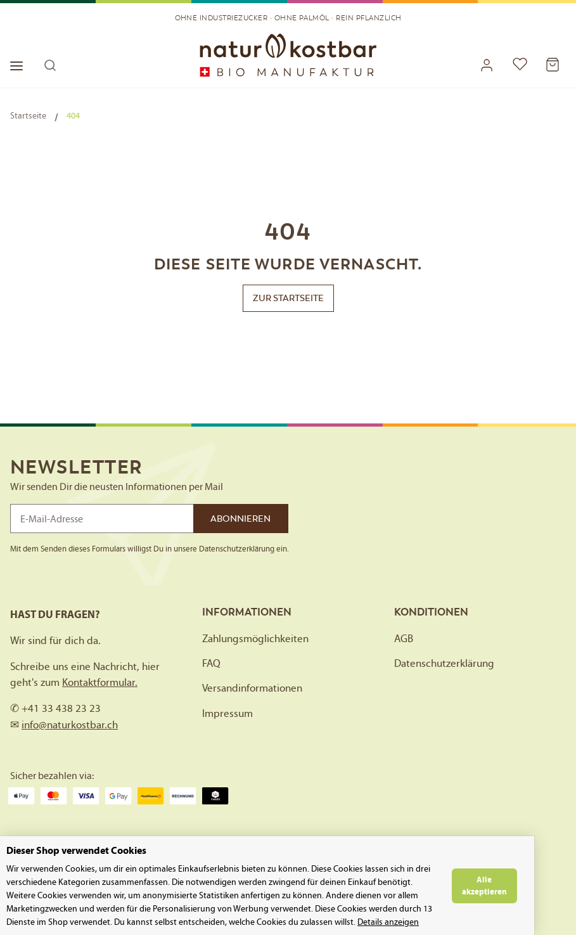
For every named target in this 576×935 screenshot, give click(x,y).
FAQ (211, 663)
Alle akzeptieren (526, 886)
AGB (403, 638)
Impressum (227, 713)
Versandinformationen (252, 687)
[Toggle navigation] (23, 58)
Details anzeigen (215, 922)
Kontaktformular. (100, 682)
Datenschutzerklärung (444, 663)
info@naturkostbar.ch (70, 724)
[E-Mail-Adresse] (102, 518)
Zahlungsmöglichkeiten (255, 638)
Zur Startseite (288, 298)
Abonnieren (240, 518)
